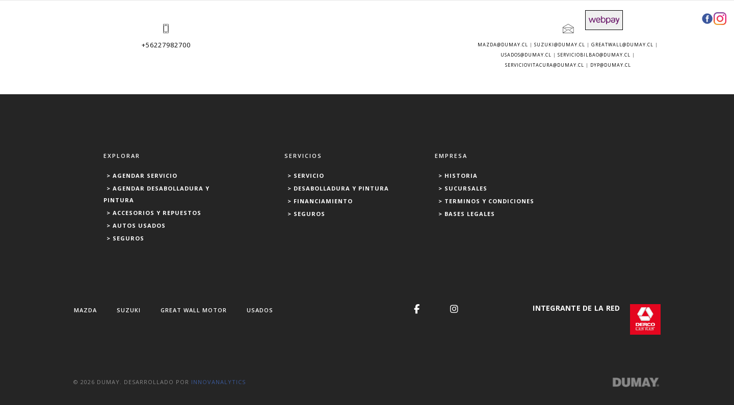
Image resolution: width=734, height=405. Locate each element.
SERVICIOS (262, 19)
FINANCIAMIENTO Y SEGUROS (519, 19)
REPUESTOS (431, 19)
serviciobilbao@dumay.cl (594, 54)
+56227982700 (166, 44)
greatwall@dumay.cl (622, 44)
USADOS (218, 19)
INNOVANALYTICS (218, 382)
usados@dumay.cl (526, 54)
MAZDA (85, 310)
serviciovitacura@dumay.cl (544, 65)
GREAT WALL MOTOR (194, 310)
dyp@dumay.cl (610, 65)
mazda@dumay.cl (503, 44)
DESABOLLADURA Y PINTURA (346, 19)
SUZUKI (129, 310)
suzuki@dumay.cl (559, 44)
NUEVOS (178, 19)
